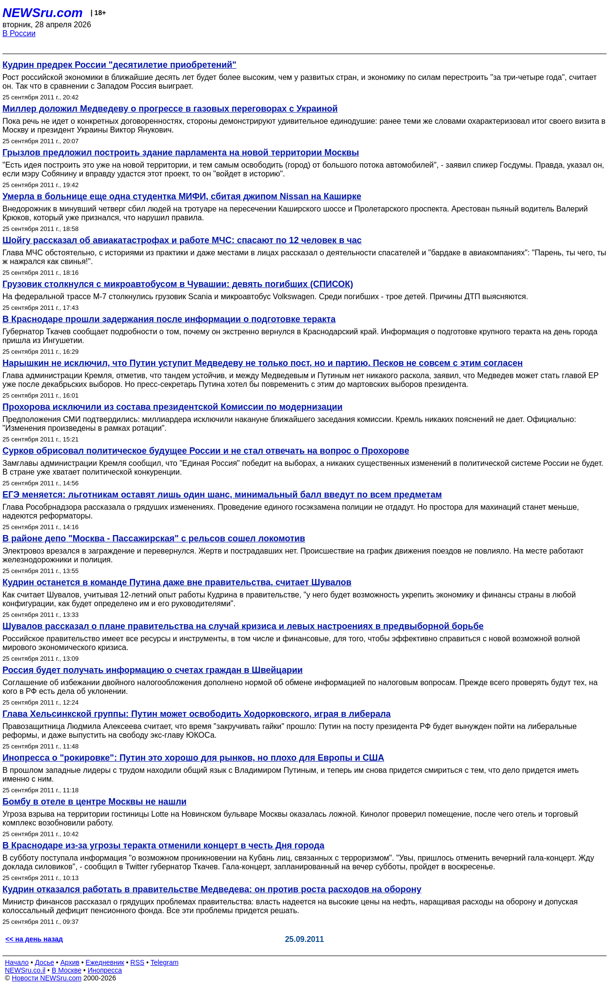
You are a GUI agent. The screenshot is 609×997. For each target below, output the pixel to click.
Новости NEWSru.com (46, 978)
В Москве (66, 970)
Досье (44, 962)
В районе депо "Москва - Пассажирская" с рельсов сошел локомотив (153, 538)
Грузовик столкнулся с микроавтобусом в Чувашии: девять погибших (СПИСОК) (177, 284)
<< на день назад (34, 939)
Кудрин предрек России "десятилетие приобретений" (119, 65)
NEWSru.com (42, 12)
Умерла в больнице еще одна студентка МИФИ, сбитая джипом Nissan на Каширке (181, 196)
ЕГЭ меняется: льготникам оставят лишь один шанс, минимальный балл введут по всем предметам (222, 494)
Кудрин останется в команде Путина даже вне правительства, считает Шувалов (177, 582)
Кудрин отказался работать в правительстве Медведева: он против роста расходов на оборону (211, 889)
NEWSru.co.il (25, 970)
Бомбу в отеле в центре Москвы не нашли (94, 801)
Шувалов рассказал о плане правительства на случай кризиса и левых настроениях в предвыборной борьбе (243, 626)
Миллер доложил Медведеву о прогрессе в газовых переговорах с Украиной (170, 109)
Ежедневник (105, 962)
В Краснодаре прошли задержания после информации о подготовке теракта (168, 319)
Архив (69, 962)
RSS (137, 962)
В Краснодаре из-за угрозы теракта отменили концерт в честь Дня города (163, 845)
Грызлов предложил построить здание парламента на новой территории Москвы (180, 152)
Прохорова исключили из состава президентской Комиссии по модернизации (172, 407)
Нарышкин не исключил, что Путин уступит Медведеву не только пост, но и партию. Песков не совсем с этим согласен (262, 363)
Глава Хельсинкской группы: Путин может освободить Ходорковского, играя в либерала (196, 714)
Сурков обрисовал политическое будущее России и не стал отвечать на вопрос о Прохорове (205, 451)
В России (19, 33)
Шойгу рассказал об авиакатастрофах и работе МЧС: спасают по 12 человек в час (182, 240)
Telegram (165, 962)
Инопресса (105, 970)
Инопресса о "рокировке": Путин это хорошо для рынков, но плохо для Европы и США (193, 758)
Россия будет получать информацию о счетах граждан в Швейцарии (152, 670)
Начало (17, 962)
